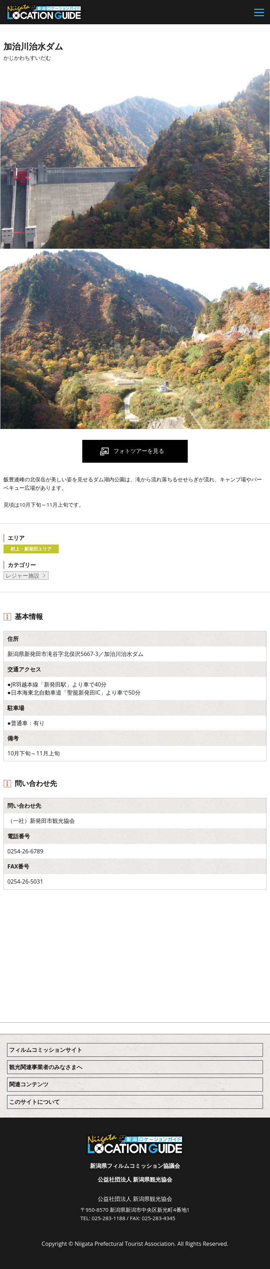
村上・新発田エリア (31, 549)
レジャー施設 (22, 575)
